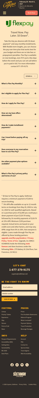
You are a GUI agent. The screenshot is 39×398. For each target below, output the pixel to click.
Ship (3, 320)
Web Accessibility (26, 354)
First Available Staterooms (29, 314)
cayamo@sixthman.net (20, 274)
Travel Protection (26, 326)
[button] (14, 238)
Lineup (4, 312)
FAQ (22, 342)
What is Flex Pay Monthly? (12, 83)
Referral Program (26, 317)
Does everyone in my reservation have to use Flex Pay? (15, 150)
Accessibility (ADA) (7, 342)
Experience (5, 317)
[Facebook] (12, 364)
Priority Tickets (6, 314)
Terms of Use (12, 241)
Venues (4, 323)
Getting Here (5, 345)
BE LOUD (4, 351)
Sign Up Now (9, 299)
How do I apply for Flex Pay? (13, 103)
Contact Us (24, 345)
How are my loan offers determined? (11, 114)
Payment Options (26, 323)
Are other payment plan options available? (14, 162)
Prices (22, 312)
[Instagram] (17, 364)
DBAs (11, 249)
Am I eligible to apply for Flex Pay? (15, 93)
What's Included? (26, 320)
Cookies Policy (32, 384)
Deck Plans (5, 354)
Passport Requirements (9, 339)
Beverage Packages (26, 329)
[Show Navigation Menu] (4, 13)
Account (23, 339)
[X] (27, 364)
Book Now (31, 13)
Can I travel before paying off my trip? (15, 138)
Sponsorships (25, 348)
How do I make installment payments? (12, 126)
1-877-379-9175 (19, 270)
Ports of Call (5, 326)
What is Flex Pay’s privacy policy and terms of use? (15, 174)
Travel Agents (25, 351)
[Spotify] (22, 364)
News (3, 329)
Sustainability (6, 348)
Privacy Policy (23, 384)
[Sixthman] (19, 374)
